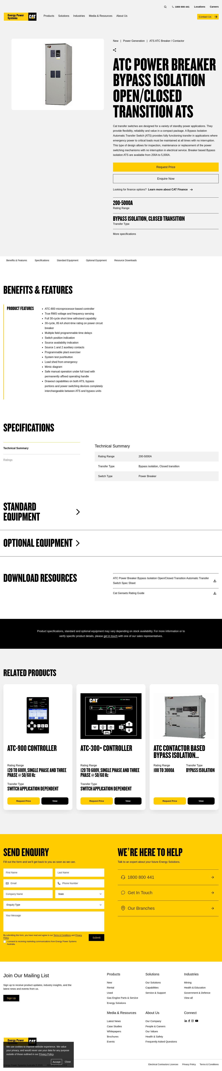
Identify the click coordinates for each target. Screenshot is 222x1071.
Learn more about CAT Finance (170, 190)
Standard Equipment (67, 260)
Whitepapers (114, 1031)
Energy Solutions (116, 1003)
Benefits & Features (16, 260)
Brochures (112, 1036)
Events (111, 1041)
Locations (199, 6)
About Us (121, 15)
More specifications (124, 234)
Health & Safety (154, 1036)
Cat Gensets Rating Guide (164, 593)
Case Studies (114, 1026)
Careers (214, 6)
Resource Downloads (125, 260)
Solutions (63, 15)
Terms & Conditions (62, 935)
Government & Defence (197, 992)
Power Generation (134, 40)
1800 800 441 (181, 6)
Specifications (42, 260)
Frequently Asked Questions (161, 1041)
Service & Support (156, 992)
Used (110, 992)
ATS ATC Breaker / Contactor (166, 40)
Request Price (23, 801)
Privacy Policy (46, 1054)
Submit (96, 937)
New (115, 40)
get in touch (111, 636)
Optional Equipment (96, 260)
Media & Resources (100, 15)
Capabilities (152, 987)
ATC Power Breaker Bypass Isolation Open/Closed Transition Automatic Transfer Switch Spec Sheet (164, 580)
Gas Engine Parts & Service (122, 997)
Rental (110, 987)
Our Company (153, 1021)
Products (49, 15)
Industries (79, 15)
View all (188, 997)
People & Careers (155, 1026)
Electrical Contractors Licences (163, 1064)
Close (68, 1061)
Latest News (114, 1021)
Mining (187, 982)
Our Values (152, 1031)
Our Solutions (153, 982)
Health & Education (195, 987)
